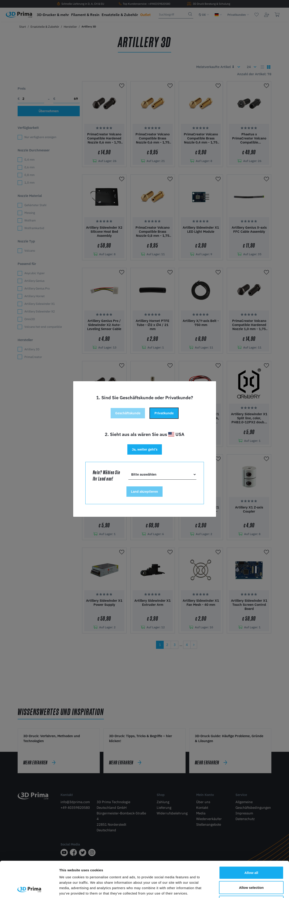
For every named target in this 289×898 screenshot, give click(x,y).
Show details (236, 889)
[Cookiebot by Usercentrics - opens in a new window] (29, 889)
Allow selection (251, 854)
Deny (251, 868)
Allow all (251, 839)
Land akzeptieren (144, 491)
